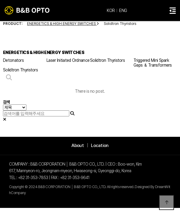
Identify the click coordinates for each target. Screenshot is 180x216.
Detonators (13, 60)
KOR (111, 10)
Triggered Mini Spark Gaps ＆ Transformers (153, 63)
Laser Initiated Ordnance (67, 60)
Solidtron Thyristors (107, 60)
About (77, 145)
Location (99, 145)
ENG (123, 10)
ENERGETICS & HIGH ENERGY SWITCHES (63, 24)
